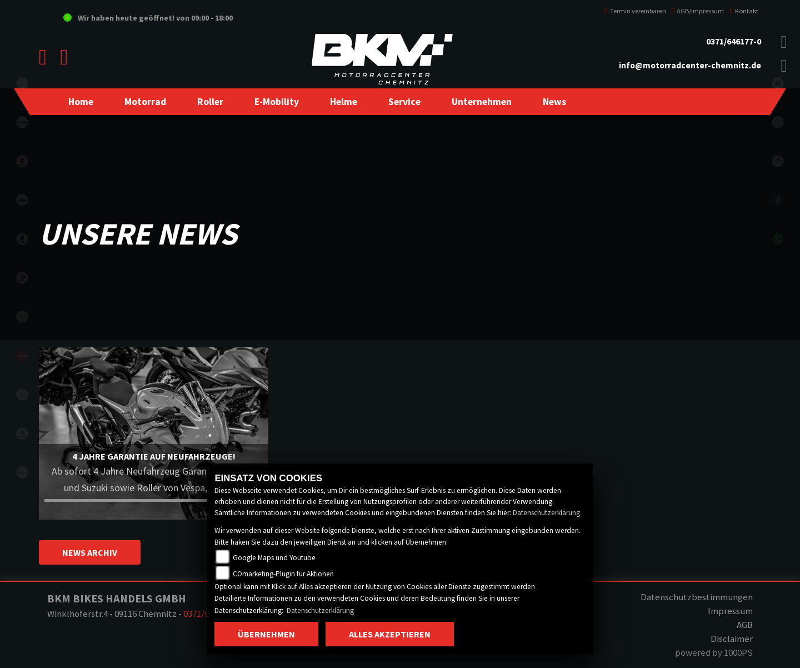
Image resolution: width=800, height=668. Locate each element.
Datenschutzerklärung (546, 512)
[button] (145, 101)
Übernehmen (266, 634)
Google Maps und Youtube (274, 557)
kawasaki (22, 122)
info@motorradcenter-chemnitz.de (690, 65)
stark (22, 316)
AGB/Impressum (698, 11)
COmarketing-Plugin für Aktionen (283, 574)
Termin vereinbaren (635, 11)
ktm (22, 200)
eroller (22, 83)
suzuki (22, 161)
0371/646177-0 (733, 41)
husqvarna (22, 239)
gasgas (22, 278)
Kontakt (743, 11)
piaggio (22, 433)
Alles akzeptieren (390, 634)
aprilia (22, 355)
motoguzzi (22, 394)
